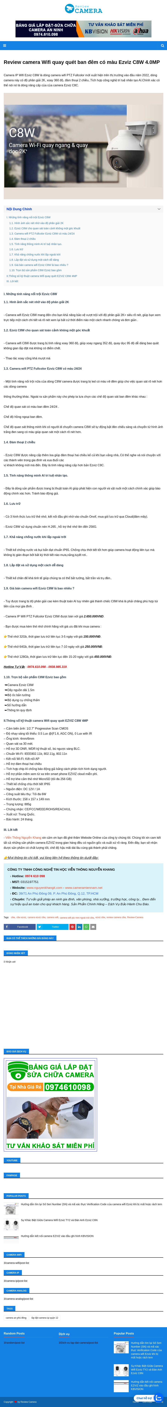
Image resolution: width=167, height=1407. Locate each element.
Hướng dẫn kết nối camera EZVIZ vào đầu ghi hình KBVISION (57, 1236)
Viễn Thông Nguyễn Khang (23, 837)
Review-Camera (135, 917)
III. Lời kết (12, 281)
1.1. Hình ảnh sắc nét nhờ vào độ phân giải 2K (36, 223)
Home (136, 1402)
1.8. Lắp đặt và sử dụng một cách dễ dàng (34, 259)
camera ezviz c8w (36, 917)
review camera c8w (116, 917)
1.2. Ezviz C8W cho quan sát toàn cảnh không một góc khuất (44, 228)
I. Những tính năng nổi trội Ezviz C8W (28, 217)
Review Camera (28, 1402)
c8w (13, 917)
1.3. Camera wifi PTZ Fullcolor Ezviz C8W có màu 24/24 (42, 233)
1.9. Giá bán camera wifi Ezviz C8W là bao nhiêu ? (38, 264)
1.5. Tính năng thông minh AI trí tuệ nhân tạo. (35, 244)
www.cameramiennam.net (83, 888)
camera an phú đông (16, 1318)
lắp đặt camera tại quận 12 (44, 1318)
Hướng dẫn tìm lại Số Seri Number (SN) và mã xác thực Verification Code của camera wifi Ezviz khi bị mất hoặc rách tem (91, 1204)
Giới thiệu (147, 1402)
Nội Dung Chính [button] (19, 209)
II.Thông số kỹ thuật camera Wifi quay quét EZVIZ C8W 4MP (42, 276)
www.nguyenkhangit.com (44, 888)
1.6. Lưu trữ (16, 249)
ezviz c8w (100, 917)
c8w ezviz (21, 917)
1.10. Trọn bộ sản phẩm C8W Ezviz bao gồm (35, 270)
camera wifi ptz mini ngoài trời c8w (77, 917)
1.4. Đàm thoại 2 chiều (22, 238)
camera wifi (52, 917)
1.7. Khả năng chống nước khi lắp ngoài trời (35, 254)
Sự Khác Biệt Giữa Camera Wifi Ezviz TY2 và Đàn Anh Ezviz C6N (59, 1220)
